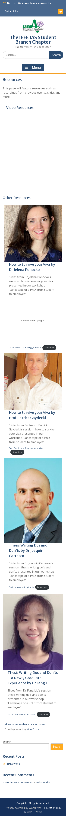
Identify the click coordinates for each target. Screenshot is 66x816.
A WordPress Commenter (17, 782)
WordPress (33, 729)
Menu (32, 67)
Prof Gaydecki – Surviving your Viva (26, 448)
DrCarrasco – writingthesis (21, 587)
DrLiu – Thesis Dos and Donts (21, 714)
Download (49, 347)
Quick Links (11, 11)
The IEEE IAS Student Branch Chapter (33, 40)
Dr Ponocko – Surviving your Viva (25, 347)
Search (7, 741)
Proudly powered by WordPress (23, 808)
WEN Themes (35, 811)
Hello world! (13, 764)
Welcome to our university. (34, 3)
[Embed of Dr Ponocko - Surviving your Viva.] (33, 320)
